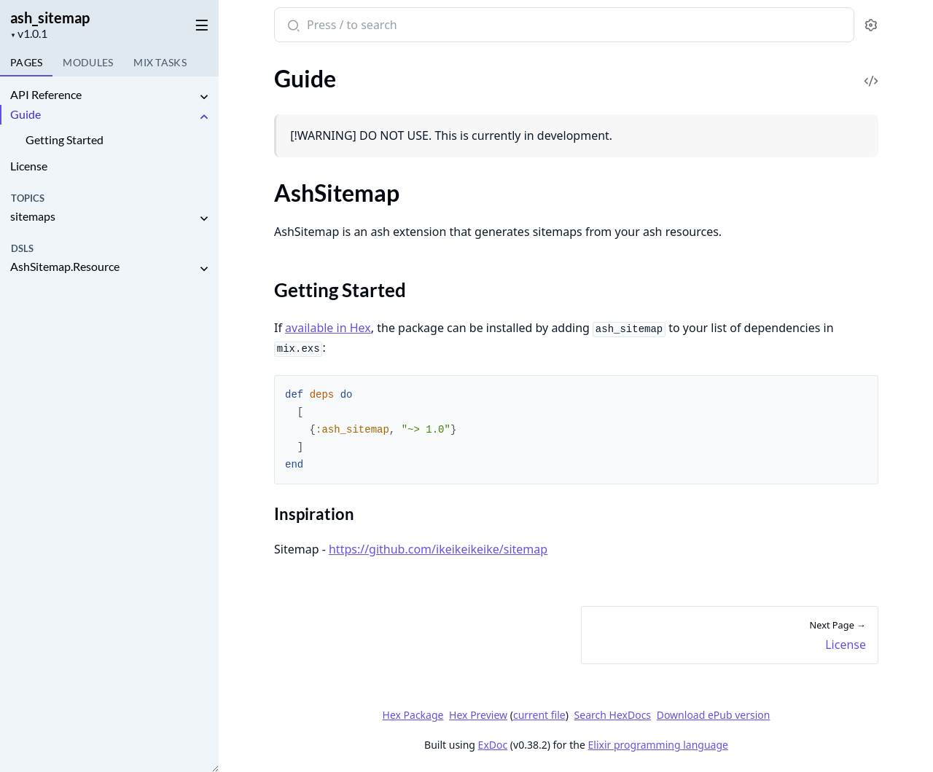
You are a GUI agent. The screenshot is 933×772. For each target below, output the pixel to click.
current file (538, 715)
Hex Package (412, 715)
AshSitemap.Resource (65, 266)
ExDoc (492, 745)
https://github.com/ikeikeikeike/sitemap (437, 549)
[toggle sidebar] (199, 22)
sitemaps (32, 216)
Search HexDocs (612, 715)
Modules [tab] (88, 62)
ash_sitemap (50, 17)
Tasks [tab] (160, 62)
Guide (25, 114)
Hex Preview (478, 715)
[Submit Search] (292, 26)
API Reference (46, 94)
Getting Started (65, 139)
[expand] (204, 97)
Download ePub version (713, 715)
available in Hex (328, 328)
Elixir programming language (657, 745)
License (28, 166)
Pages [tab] (26, 62)
